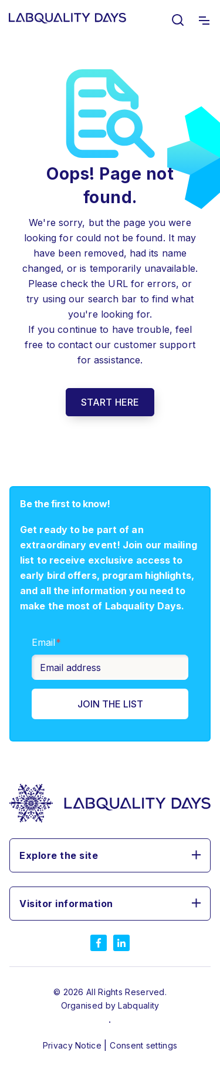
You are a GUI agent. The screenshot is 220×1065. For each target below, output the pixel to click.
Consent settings (143, 1045)
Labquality (138, 1005)
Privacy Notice (73, 1045)
